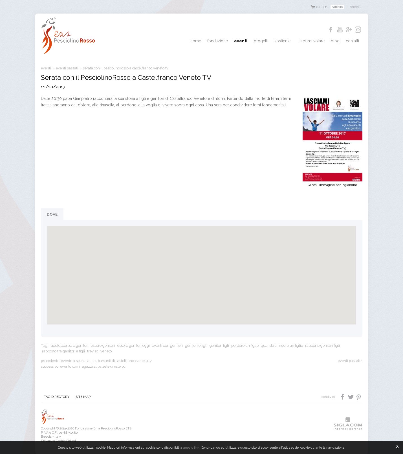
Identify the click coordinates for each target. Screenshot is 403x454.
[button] (201, 270)
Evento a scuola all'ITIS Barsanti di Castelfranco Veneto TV (106, 361)
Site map (80, 397)
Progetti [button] (269, 41)
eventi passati (67, 68)
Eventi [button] (250, 41)
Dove (52, 214)
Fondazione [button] (229, 41)
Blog (338, 41)
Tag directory (56, 397)
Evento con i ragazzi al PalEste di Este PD (92, 366)
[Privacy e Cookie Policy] (58, 441)
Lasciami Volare (315, 41)
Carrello (337, 7)
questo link (191, 447)
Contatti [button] (353, 41)
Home (209, 41)
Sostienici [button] (289, 41)
